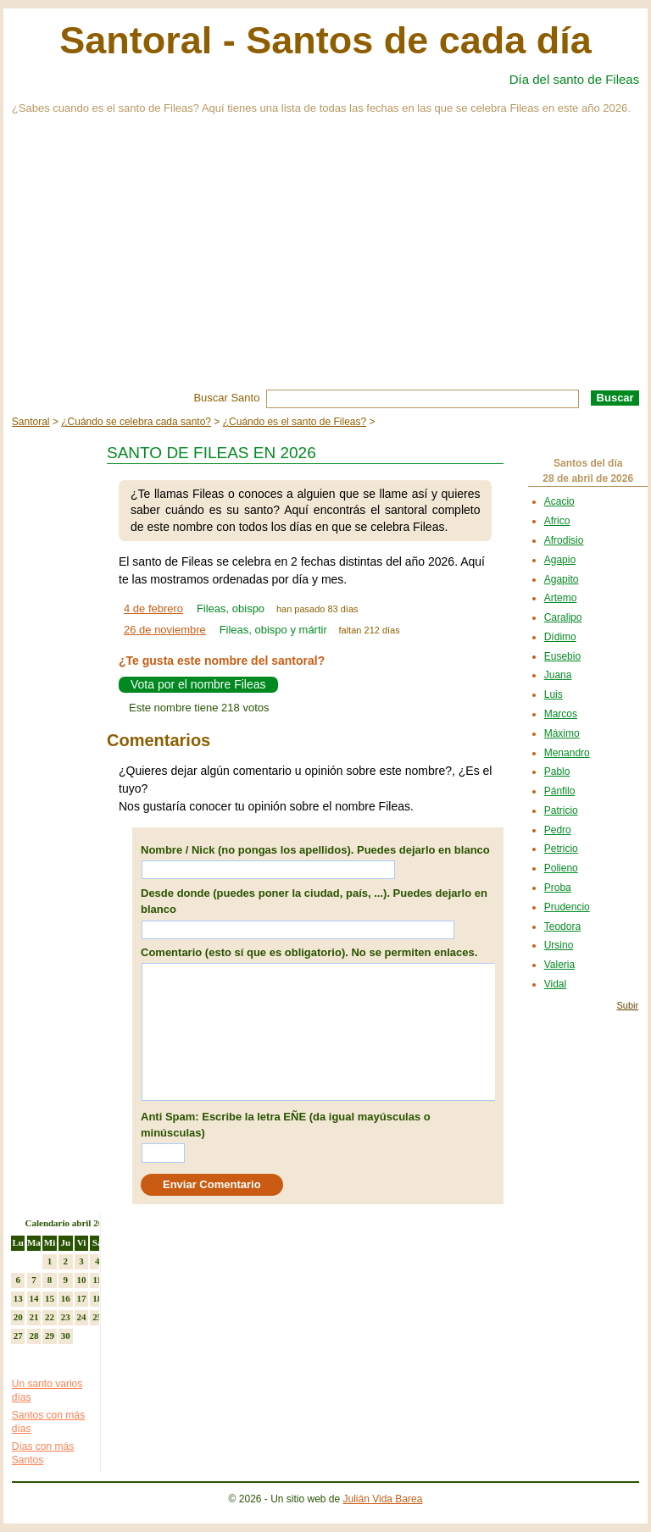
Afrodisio (564, 540)
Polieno (561, 868)
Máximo (562, 733)
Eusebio (562, 656)
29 (49, 1335)
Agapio (560, 560)
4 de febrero (153, 608)
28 (33, 1335)
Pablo (557, 771)
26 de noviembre (165, 629)
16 (65, 1298)
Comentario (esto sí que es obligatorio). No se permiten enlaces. (309, 952)
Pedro (557, 830)
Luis (553, 694)
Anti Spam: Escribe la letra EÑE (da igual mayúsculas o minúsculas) (286, 1125)
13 (18, 1298)
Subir (627, 1005)
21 (33, 1317)
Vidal (555, 984)
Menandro (567, 753)
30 (65, 1335)
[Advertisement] (325, 262)
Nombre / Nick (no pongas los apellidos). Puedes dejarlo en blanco (315, 849)
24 (81, 1317)
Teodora (562, 926)
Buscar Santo (226, 397)
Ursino (559, 945)
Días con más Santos (43, 1453)
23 (65, 1317)
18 (97, 1298)
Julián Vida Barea (383, 1499)
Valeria (559, 965)
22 (49, 1317)
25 (97, 1317)
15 (49, 1298)
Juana (558, 675)
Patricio (561, 810)
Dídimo (560, 637)
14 (33, 1298)
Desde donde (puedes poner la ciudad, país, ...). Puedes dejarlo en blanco (314, 901)
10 (81, 1280)
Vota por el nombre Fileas (198, 684)
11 (96, 1280)
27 (18, 1335)
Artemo (560, 598)
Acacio (559, 501)
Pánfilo (560, 791)
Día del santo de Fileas (574, 79)
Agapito (561, 579)
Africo (557, 521)
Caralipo (563, 617)
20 (18, 1317)
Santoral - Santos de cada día (325, 40)
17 (81, 1298)
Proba (557, 887)
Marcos (560, 714)
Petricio (561, 848)
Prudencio (567, 907)
